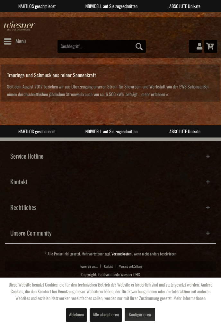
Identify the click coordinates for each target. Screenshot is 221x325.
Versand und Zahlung (130, 266)
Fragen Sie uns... (89, 266)
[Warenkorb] (210, 46)
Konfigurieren (140, 314)
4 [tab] (125, 17)
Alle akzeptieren (106, 314)
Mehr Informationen (189, 298)
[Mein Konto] (195, 46)
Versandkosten (121, 254)
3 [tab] (115, 17)
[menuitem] (14, 41)
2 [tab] (105, 17)
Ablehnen (76, 314)
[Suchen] (139, 46)
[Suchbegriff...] (101, 46)
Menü (15, 40)
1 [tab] (96, 17)
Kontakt (108, 266)
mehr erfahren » (154, 94)
